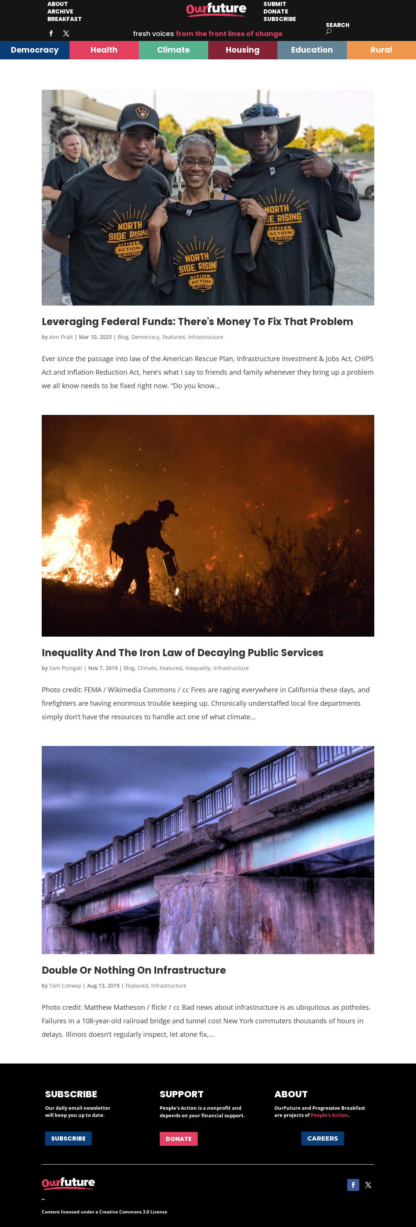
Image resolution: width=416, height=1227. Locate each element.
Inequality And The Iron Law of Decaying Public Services (183, 653)
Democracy (145, 336)
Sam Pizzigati (65, 668)
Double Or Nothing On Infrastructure (134, 970)
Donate (179, 1139)
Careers (322, 1138)
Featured (173, 336)
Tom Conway (65, 985)
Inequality (197, 668)
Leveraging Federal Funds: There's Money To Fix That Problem (197, 321)
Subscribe (279, 19)
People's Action (329, 1115)
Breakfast (64, 19)
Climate (147, 668)
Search (337, 25)
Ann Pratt (61, 336)
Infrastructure (205, 336)
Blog (123, 336)
